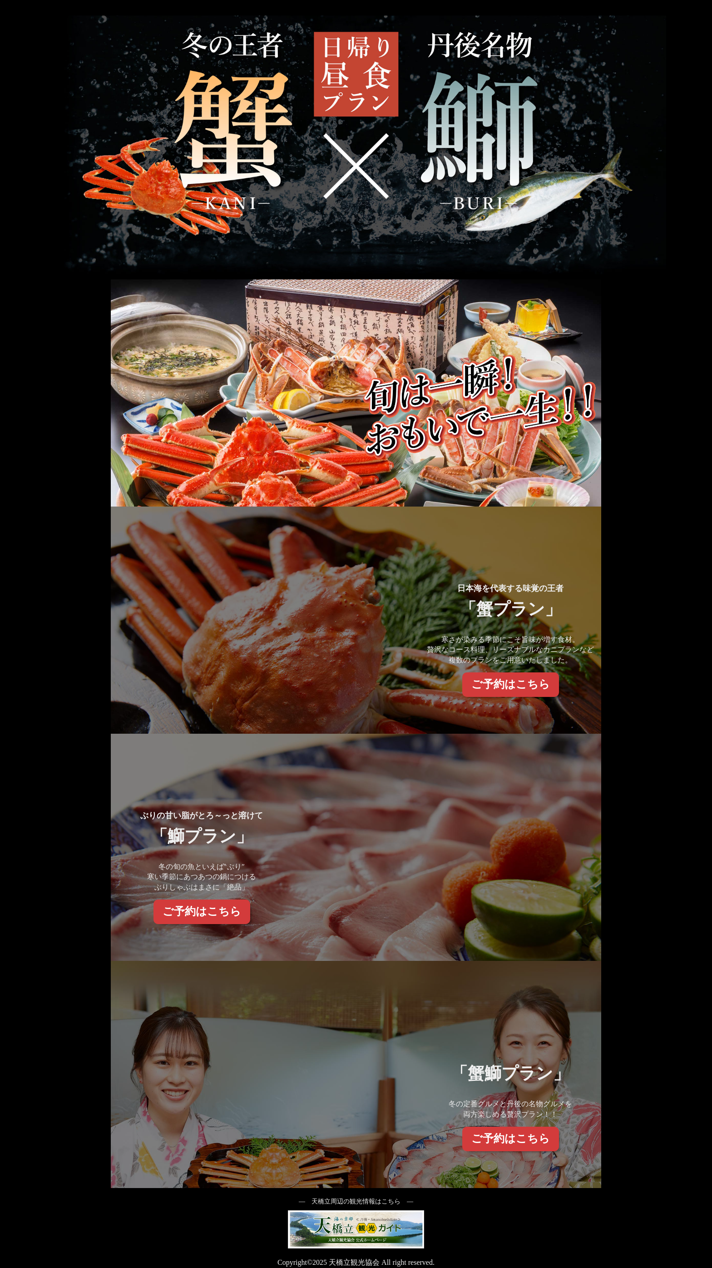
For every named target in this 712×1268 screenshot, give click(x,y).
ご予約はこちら (510, 684)
